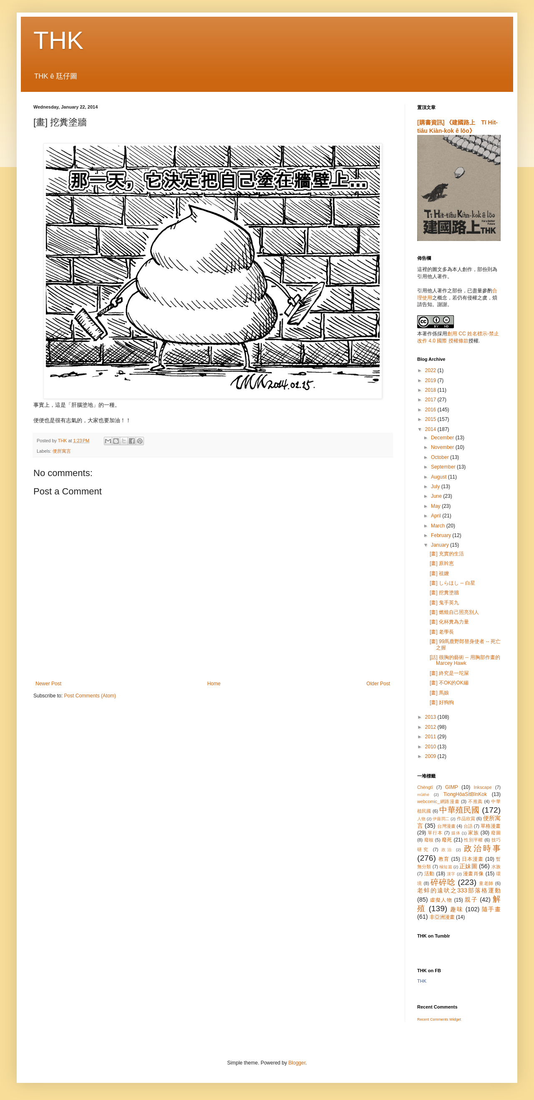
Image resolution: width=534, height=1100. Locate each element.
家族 (473, 833)
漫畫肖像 (473, 874)
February (441, 535)
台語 (468, 826)
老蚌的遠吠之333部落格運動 (459, 890)
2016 (431, 410)
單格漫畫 (491, 826)
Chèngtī (425, 787)
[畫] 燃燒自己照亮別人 (454, 612)
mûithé (423, 794)
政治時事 (482, 848)
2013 (431, 717)
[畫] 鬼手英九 (444, 603)
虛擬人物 (441, 900)
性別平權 (473, 839)
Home (214, 684)
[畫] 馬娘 (439, 693)
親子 (471, 899)
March (438, 526)
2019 (431, 380)
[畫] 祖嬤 (439, 573)
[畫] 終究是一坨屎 (449, 673)
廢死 (447, 840)
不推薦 (475, 801)
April (436, 516)
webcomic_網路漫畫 (438, 801)
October (440, 457)
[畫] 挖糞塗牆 (444, 593)
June (437, 496)
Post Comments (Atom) (90, 696)
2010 (431, 747)
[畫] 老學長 (442, 632)
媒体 (456, 833)
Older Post (378, 684)
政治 (447, 849)
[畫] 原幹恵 (442, 563)
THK (58, 40)
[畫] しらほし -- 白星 (452, 583)
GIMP (451, 787)
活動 (429, 874)
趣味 (456, 909)
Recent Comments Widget (439, 1019)
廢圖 (496, 832)
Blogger (296, 1063)
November (443, 447)
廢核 (429, 839)
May (436, 506)
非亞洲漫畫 (442, 917)
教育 (443, 859)
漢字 (451, 874)
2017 (431, 400)
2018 (431, 390)
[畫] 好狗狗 (442, 702)
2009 (431, 756)
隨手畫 (491, 909)
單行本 (435, 832)
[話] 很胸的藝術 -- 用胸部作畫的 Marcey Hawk (465, 660)
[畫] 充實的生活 (447, 554)
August (439, 477)
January (440, 545)
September (444, 467)
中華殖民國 (459, 810)
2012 (431, 727)
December (443, 438)
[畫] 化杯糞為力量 (449, 622)
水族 (496, 866)
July (436, 486)
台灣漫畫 (446, 826)
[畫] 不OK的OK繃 (449, 683)
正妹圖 (468, 866)
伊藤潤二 (441, 818)
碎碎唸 (443, 882)
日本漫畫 (473, 859)
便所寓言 (62, 451)
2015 (431, 419)
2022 (431, 370)
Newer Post (48, 684)
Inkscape (483, 787)
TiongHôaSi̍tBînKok (465, 794)
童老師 (486, 883)
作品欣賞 (466, 818)
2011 (431, 737)
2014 (431, 429)
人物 (421, 818)
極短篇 (445, 866)
